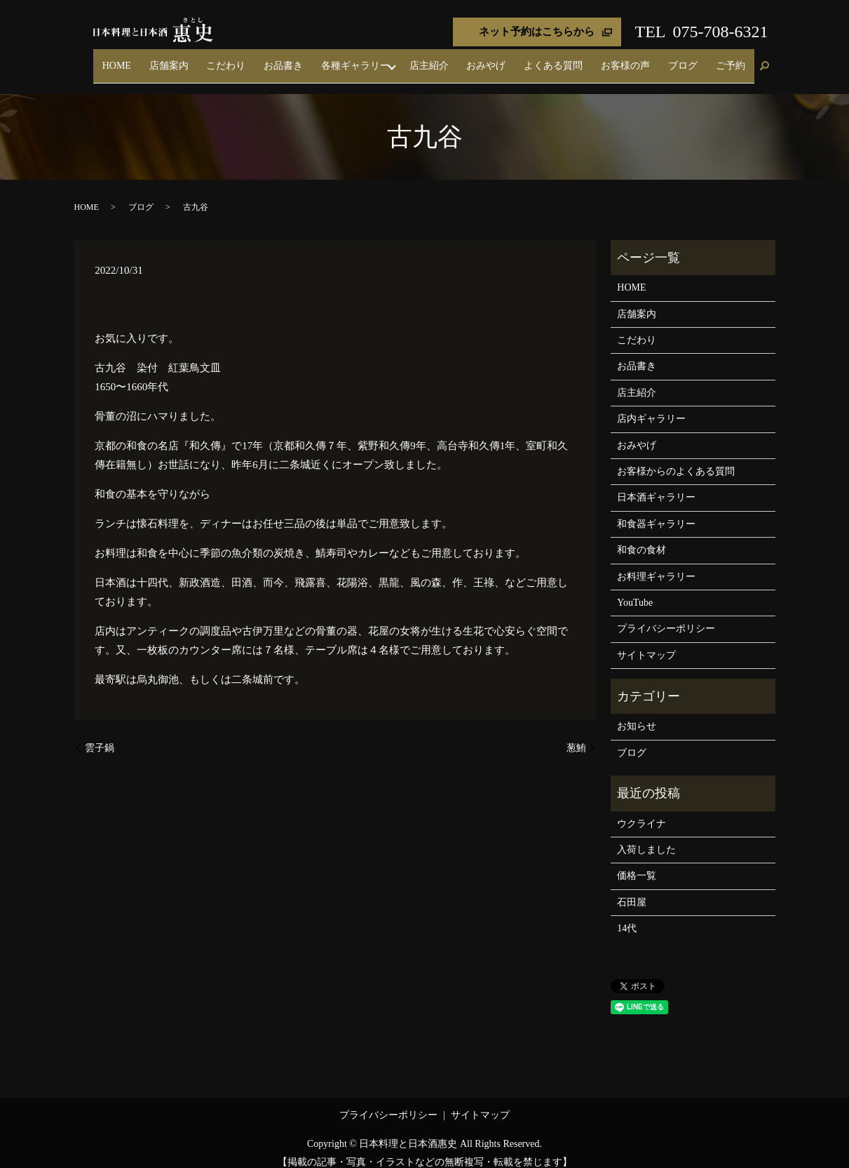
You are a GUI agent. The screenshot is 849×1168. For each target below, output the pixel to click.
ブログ (701, 59)
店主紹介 (495, 59)
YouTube (635, 590)
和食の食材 (641, 537)
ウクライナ (641, 811)
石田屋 (631, 889)
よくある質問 (595, 59)
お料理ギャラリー (656, 564)
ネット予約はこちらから (537, 31)
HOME (234, 59)
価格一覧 (636, 863)
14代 (627, 916)
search (764, 60)
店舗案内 (274, 59)
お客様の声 (656, 59)
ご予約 (736, 59)
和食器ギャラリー (656, 511)
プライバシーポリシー (666, 616)
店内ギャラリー (651, 406)
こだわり (319, 59)
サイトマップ (646, 642)
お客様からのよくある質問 (676, 458)
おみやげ (541, 59)
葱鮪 (576, 735)
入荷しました (646, 837)
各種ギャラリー (424, 59)
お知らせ (636, 714)
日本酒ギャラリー (656, 485)
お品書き (364, 59)
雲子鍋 (99, 735)
